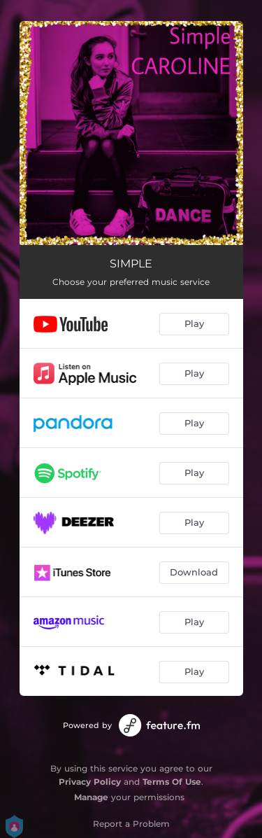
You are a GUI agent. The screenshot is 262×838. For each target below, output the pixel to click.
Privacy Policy (90, 781)
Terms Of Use (172, 781)
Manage (91, 797)
